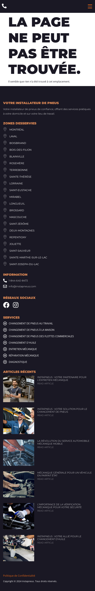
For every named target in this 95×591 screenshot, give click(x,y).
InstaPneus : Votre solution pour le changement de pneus (62, 410)
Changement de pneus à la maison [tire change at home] (31, 330)
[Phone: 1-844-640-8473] (4, 6)
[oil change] (5, 343)
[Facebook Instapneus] (6, 305)
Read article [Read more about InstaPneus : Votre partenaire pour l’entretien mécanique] (45, 383)
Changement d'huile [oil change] (22, 342)
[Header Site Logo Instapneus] (46, 6)
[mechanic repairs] (5, 355)
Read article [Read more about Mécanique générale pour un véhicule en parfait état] (45, 479)
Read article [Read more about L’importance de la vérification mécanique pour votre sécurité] (45, 510)
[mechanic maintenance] (5, 349)
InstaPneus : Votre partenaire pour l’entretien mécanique (61, 378)
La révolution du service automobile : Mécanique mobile (63, 442)
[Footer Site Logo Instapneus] (18, 95)
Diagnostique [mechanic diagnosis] (18, 362)
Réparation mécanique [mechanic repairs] (24, 355)
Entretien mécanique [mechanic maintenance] (23, 349)
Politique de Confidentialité (19, 575)
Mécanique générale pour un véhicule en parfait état (64, 474)
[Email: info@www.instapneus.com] (47, 286)
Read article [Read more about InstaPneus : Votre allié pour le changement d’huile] (45, 542)
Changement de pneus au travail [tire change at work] (31, 323)
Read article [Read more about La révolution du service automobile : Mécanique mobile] (45, 447)
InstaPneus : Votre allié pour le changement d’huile (59, 538)
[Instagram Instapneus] (16, 305)
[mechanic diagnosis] (5, 362)
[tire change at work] (5, 323)
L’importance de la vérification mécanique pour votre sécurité (59, 506)
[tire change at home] (5, 330)
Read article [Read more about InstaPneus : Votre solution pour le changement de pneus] (45, 415)
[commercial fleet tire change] (5, 336)
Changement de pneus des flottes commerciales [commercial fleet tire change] (41, 336)
